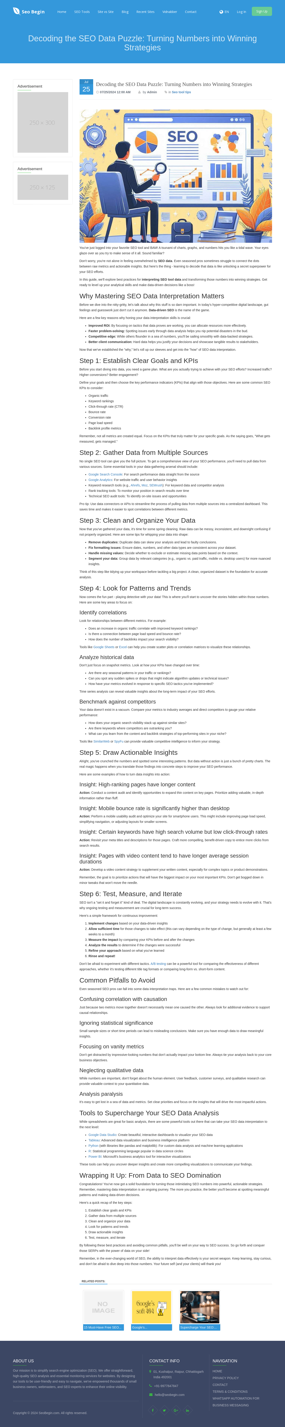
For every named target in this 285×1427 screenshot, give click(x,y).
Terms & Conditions (230, 1391)
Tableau (94, 1140)
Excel (123, 647)
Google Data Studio (102, 1135)
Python (94, 1145)
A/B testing (158, 964)
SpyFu (118, 741)
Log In (241, 12)
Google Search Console (105, 474)
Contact (191, 12)
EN (227, 12)
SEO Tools (82, 12)
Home (61, 12)
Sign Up (262, 11)
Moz (145, 485)
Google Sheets (104, 647)
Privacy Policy (226, 1378)
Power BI (95, 1156)
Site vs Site (106, 12)
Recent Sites (145, 12)
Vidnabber (169, 12)
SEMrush (155, 485)
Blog (125, 12)
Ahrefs (135, 485)
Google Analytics (100, 480)
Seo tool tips (181, 92)
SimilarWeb (101, 741)
